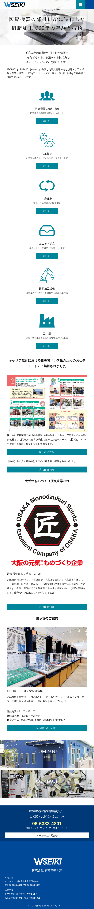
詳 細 (46, 121)
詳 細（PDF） (47, 452)
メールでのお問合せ (47, 835)
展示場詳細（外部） (47, 728)
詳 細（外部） (47, 469)
